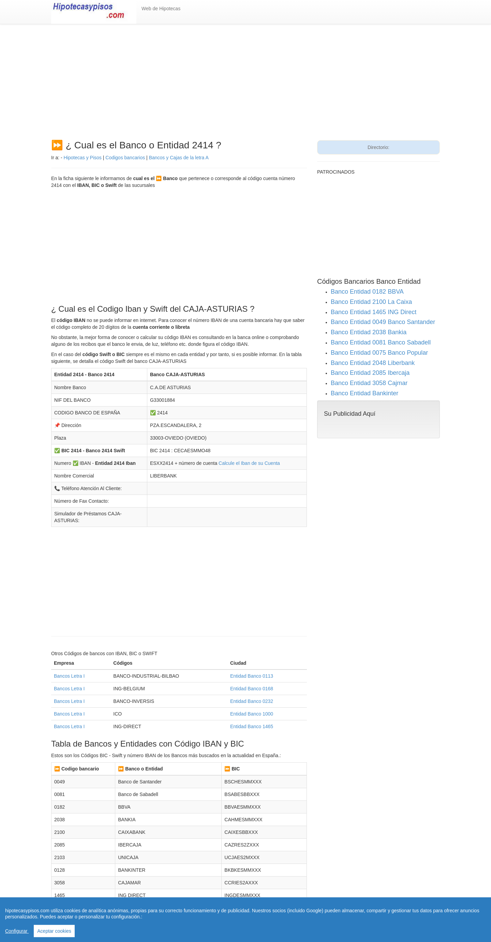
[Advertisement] (245, 85)
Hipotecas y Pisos (83, 157)
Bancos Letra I (69, 676)
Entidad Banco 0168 (251, 688)
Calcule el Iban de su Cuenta (249, 463)
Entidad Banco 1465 (251, 726)
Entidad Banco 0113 (251, 676)
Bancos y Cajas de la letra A (179, 157)
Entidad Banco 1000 (251, 714)
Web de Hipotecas (161, 8)
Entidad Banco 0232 (251, 701)
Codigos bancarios (125, 157)
